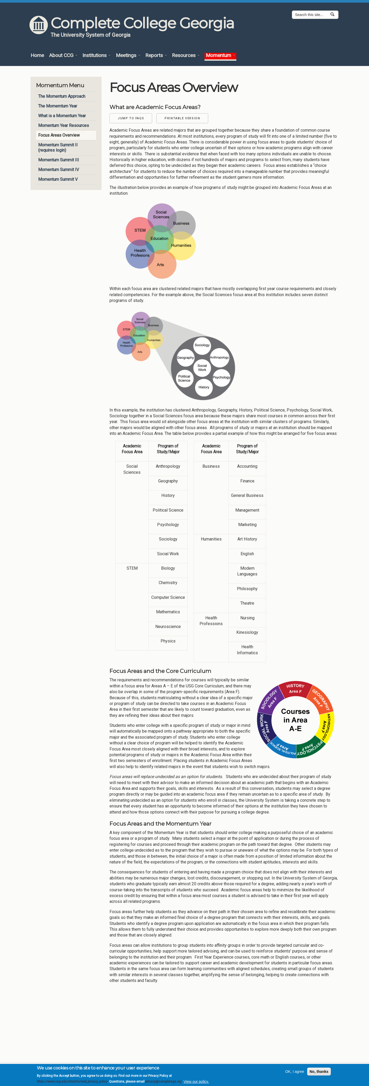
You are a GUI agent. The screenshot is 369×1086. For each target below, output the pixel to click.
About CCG (63, 55)
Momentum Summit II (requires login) (58, 147)
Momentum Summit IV (58, 169)
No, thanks (319, 1073)
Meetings (128, 55)
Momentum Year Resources (63, 125)
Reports (156, 55)
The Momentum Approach (61, 96)
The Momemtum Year (57, 106)
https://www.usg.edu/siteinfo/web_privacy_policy (72, 1083)
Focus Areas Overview (59, 135)
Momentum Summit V (58, 179)
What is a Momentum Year (62, 115)
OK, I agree (294, 1073)
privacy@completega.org (163, 1083)
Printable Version (182, 118)
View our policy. (196, 1083)
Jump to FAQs (131, 118)
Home (37, 55)
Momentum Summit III (58, 159)
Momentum (220, 55)
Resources (186, 55)
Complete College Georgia (142, 23)
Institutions (96, 55)
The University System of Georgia (91, 35)
